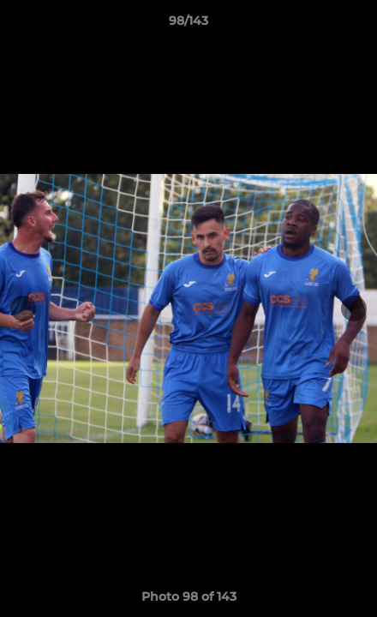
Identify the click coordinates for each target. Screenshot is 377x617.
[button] (356, 25)
